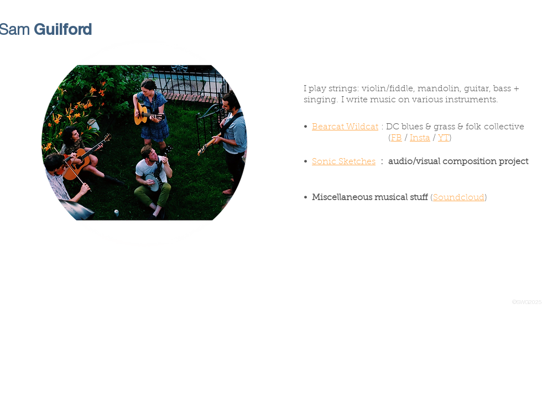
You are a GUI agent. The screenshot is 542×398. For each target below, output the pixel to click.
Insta (420, 138)
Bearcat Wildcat (345, 127)
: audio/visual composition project (452, 162)
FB (396, 138)
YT (443, 138)
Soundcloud (458, 197)
